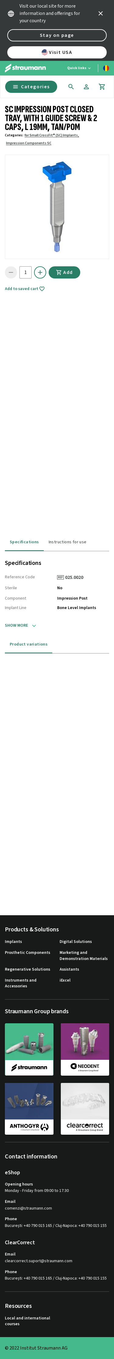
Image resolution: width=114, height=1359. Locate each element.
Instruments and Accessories (20, 983)
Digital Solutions (76, 942)
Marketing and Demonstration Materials (84, 956)
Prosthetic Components (27, 953)
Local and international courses (27, 1321)
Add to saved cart (25, 289)
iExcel (65, 980)
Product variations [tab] (28, 644)
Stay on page (57, 35)
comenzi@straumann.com (28, 1208)
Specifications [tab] (24, 542)
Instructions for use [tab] (68, 542)
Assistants (69, 969)
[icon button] (101, 13)
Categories (31, 86)
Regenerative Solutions (27, 969)
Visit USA (57, 52)
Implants (13, 942)
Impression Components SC (28, 143)
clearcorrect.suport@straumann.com (38, 1261)
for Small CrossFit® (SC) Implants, (52, 135)
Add (64, 272)
